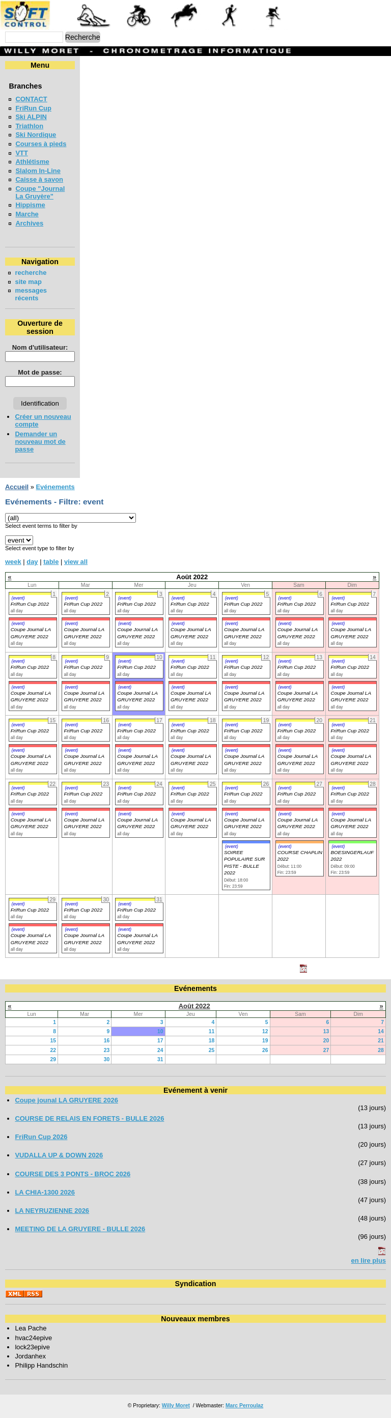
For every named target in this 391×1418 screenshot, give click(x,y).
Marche (26, 214)
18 (212, 1040)
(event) (18, 598)
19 (265, 1040)
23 (107, 1050)
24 (160, 1050)
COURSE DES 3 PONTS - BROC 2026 (72, 1174)
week (13, 561)
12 (265, 1031)
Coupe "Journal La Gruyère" (40, 192)
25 (212, 1050)
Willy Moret (176, 1405)
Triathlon (29, 126)
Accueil (17, 487)
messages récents (31, 294)
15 (53, 1040)
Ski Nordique (35, 134)
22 (53, 1050)
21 (381, 1040)
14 (381, 1031)
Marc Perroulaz (244, 1405)
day (32, 561)
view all (76, 561)
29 (53, 1059)
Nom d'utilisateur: (40, 347)
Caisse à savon (39, 179)
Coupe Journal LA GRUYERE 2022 (31, 696)
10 (160, 1031)
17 (160, 1040)
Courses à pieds (40, 144)
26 (265, 1050)
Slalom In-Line (38, 171)
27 (326, 1050)
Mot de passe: (40, 372)
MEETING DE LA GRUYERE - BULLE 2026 (80, 1229)
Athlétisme (32, 161)
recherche (30, 272)
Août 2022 (194, 1006)
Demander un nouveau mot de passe (40, 441)
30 (107, 1059)
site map (28, 282)
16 (107, 1040)
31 (160, 1059)
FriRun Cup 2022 (30, 604)
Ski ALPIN (30, 117)
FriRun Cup (33, 108)
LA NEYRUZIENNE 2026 (52, 1210)
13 (326, 1031)
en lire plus (368, 1260)
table (51, 561)
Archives (29, 223)
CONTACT (31, 99)
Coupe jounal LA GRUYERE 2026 (66, 1100)
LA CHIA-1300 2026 (45, 1192)
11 (212, 1031)
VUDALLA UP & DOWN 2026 (59, 1155)
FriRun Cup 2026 (41, 1137)
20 (326, 1040)
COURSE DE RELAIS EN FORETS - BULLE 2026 (89, 1118)
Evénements (55, 487)
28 (381, 1050)
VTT (21, 153)
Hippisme (30, 205)
